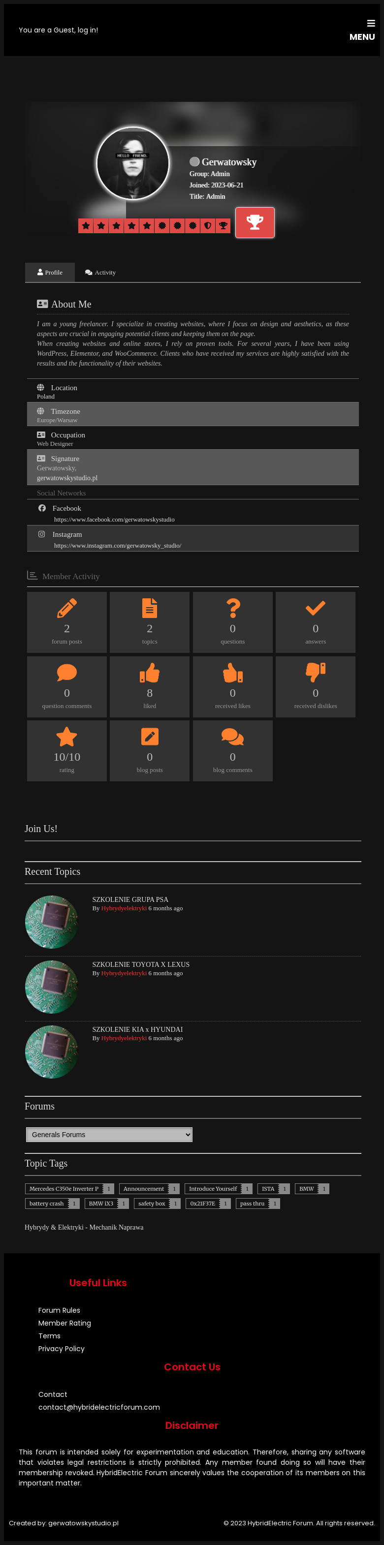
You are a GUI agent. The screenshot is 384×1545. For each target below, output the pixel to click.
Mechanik (103, 1227)
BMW (306, 1188)
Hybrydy (37, 1227)
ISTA (268, 1188)
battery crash (47, 1203)
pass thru (252, 1203)
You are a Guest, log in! (58, 30)
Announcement (144, 1188)
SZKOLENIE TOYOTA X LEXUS (141, 964)
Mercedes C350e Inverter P (64, 1188)
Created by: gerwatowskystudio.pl (64, 1523)
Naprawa (131, 1227)
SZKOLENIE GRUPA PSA (130, 899)
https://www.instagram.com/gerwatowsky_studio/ (117, 545)
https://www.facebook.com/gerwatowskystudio (114, 519)
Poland (46, 396)
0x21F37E (202, 1203)
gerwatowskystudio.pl (67, 478)
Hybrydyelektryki (124, 908)
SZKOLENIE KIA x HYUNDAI (137, 1029)
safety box (151, 1203)
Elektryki (71, 1227)
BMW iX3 (101, 1203)
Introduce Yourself (213, 1188)
